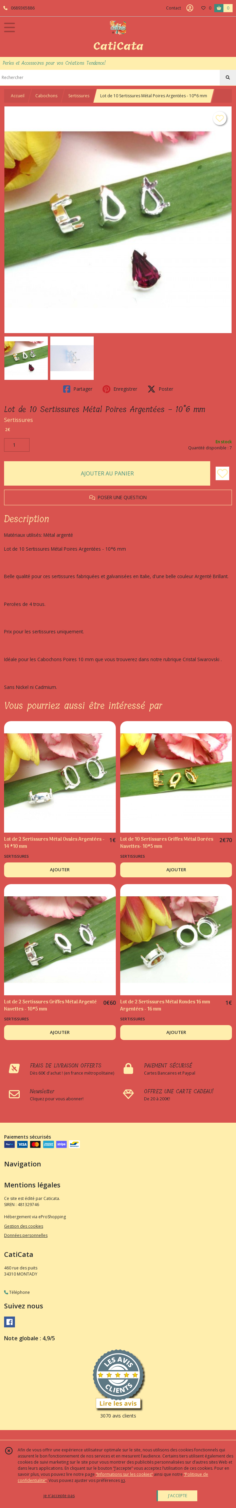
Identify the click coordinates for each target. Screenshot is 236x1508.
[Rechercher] (228, 77)
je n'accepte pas (59, 1496)
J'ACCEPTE (177, 1496)
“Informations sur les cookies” (124, 1474)
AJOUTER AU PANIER (107, 473)
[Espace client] (190, 8)
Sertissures (78, 96)
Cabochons (46, 96)
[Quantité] (17, 445)
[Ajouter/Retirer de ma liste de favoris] (222, 473)
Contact (173, 8)
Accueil (17, 96)
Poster (160, 389)
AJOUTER (60, 870)
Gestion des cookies (23, 1226)
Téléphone (17, 1292)
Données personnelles (26, 1235)
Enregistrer (120, 389)
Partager (77, 389)
